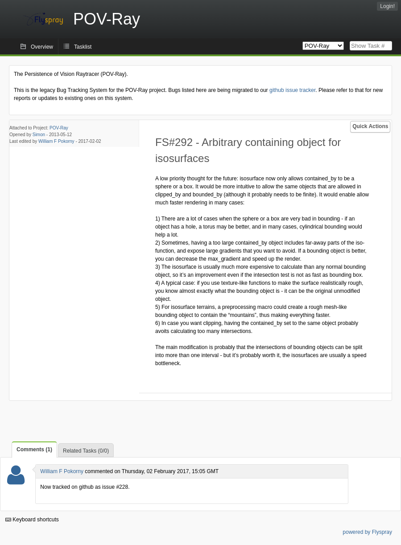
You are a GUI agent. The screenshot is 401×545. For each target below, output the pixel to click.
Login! (387, 6)
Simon (39, 134)
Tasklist (82, 47)
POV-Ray (59, 127)
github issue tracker (292, 90)
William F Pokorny (56, 141)
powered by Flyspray (367, 532)
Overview (42, 47)
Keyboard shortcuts (32, 519)
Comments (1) (34, 449)
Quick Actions (370, 126)
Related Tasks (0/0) (86, 451)
